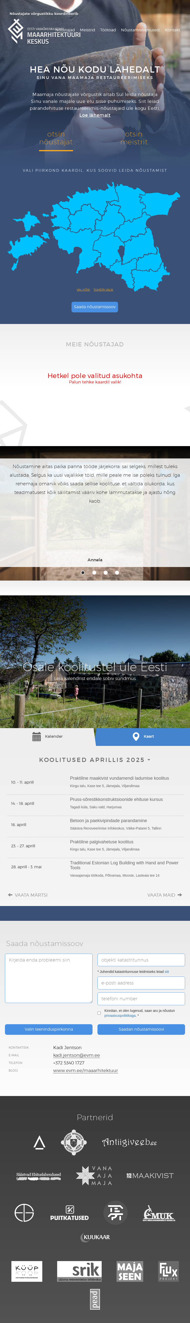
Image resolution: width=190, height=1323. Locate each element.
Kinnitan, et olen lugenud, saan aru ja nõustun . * (136, 1013)
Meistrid (87, 30)
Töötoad (108, 30)
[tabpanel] (95, 512)
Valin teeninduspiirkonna (49, 1029)
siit (167, 972)
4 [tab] (117, 573)
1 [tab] (83, 573)
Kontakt (172, 30)
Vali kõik (83, 289)
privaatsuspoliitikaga (120, 1016)
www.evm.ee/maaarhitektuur (85, 1070)
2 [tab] (94, 573)
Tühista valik (103, 289)
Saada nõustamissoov (95, 306)
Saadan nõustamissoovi (141, 1029)
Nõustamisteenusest (140, 30)
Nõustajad (65, 30)
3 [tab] (106, 573)
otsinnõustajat (56, 138)
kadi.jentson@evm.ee (76, 1055)
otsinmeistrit (134, 138)
